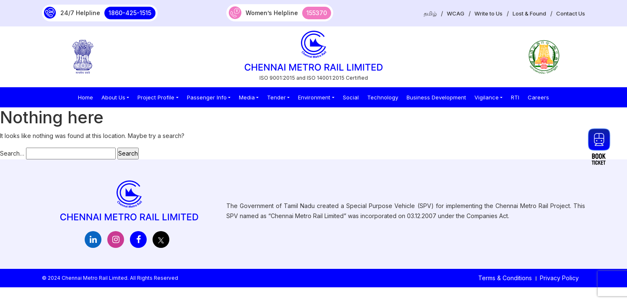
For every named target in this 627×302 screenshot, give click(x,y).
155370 (316, 12)
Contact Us (570, 13)
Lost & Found (529, 13)
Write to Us (488, 13)
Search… (12, 153)
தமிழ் (430, 13)
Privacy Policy (559, 277)
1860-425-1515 (130, 12)
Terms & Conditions (505, 277)
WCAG (455, 13)
